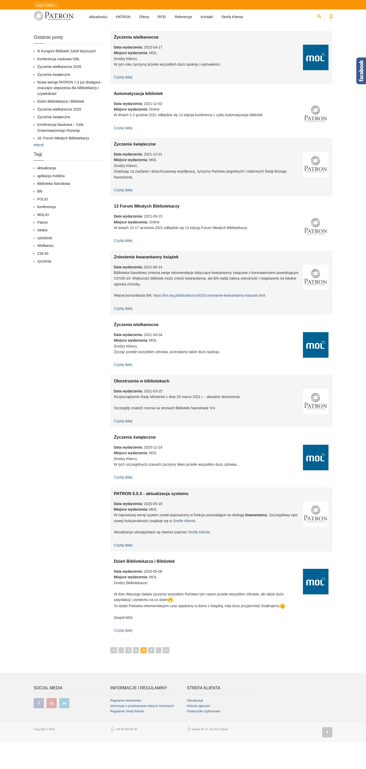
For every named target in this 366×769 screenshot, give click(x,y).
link (212, 434)
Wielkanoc (45, 272)
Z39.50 (42, 280)
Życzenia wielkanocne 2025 (59, 136)
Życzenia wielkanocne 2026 (59, 93)
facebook (39, 730)
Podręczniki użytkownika (203, 738)
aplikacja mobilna (51, 202)
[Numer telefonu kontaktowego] (331, 18)
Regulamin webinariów (125, 727)
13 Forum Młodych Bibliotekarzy (146, 232)
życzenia (44, 288)
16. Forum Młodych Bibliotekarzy (63, 165)
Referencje (183, 19)
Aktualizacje (195, 727)
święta (42, 257)
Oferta (144, 19)
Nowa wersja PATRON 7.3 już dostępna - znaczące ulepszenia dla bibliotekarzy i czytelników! (69, 114)
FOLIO (42, 226)
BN (39, 218)
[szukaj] (319, 18)
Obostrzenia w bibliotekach (141, 407)
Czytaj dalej (123, 104)
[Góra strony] (327, 759)
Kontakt (207, 19)
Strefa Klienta (233, 19)
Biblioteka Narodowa (53, 210)
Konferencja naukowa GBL (58, 85)
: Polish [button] (46, 5)
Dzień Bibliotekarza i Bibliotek (144, 587)
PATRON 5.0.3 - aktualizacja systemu (151, 520)
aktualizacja (46, 195)
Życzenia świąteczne (135, 170)
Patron (42, 249)
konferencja (46, 233)
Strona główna (43, 31)
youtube (51, 730)
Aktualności (98, 19)
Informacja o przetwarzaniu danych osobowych (142, 732)
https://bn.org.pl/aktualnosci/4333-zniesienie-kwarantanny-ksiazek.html (209, 322)
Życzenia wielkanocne (136, 63)
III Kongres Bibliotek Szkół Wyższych (66, 78)
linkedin (64, 730)
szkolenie (44, 264)
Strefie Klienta (184, 547)
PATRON (123, 19)
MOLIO (43, 241)
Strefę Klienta (199, 559)
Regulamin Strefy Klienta (127, 738)
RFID (162, 19)
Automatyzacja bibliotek (138, 120)
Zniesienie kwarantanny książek (146, 283)
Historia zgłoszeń (198, 732)
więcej (39, 171)
